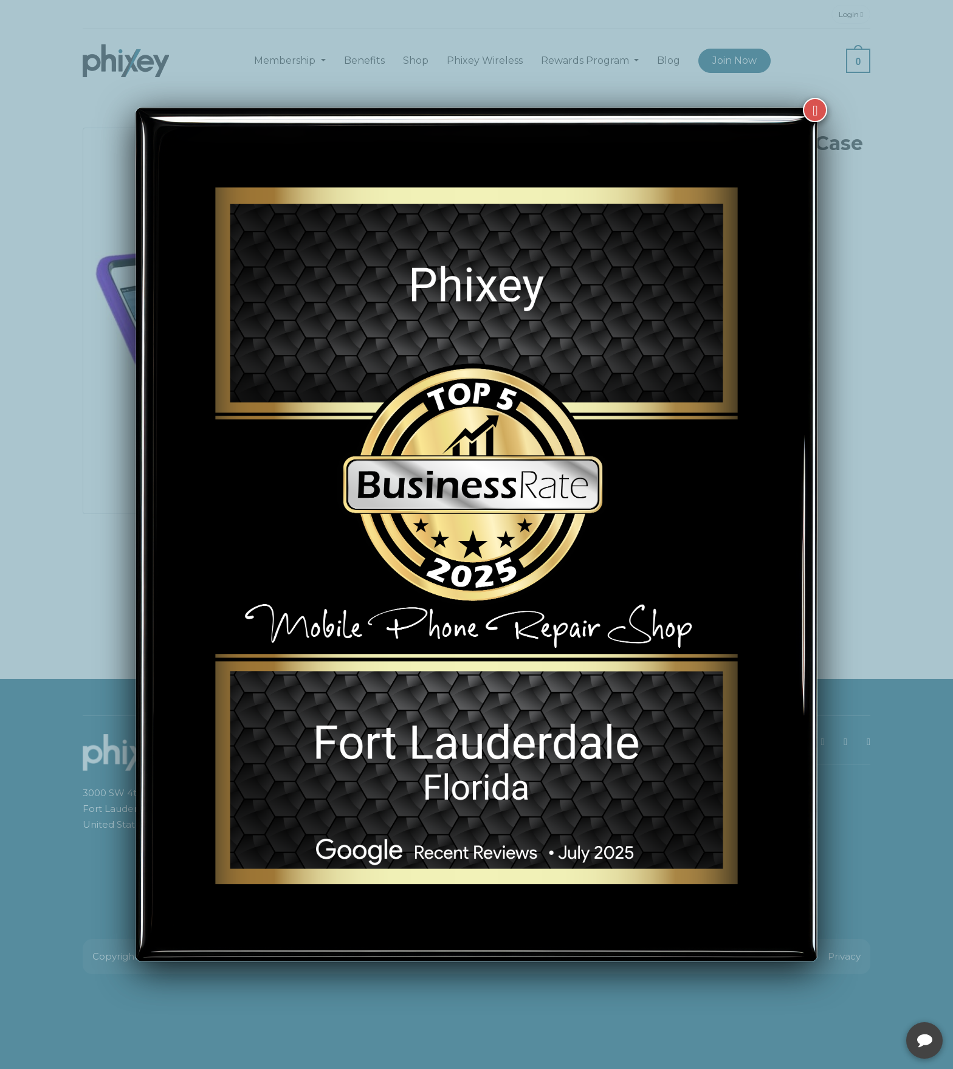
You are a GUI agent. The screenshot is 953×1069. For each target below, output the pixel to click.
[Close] (815, 110)
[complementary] (865, 1002)
